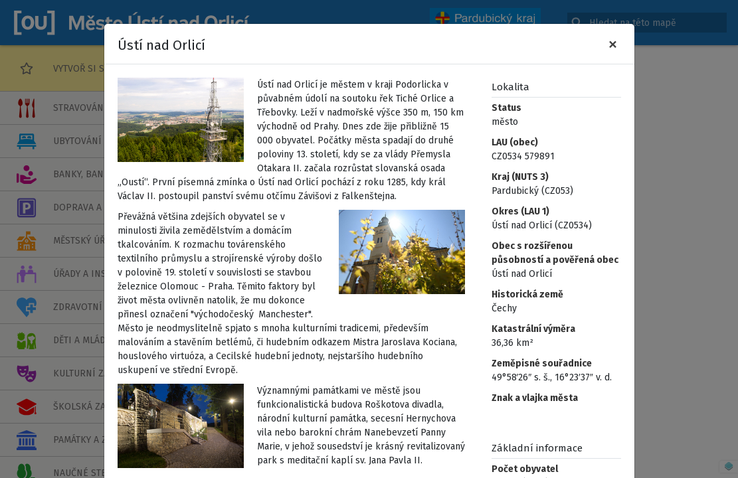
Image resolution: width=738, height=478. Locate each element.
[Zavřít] (612, 44)
